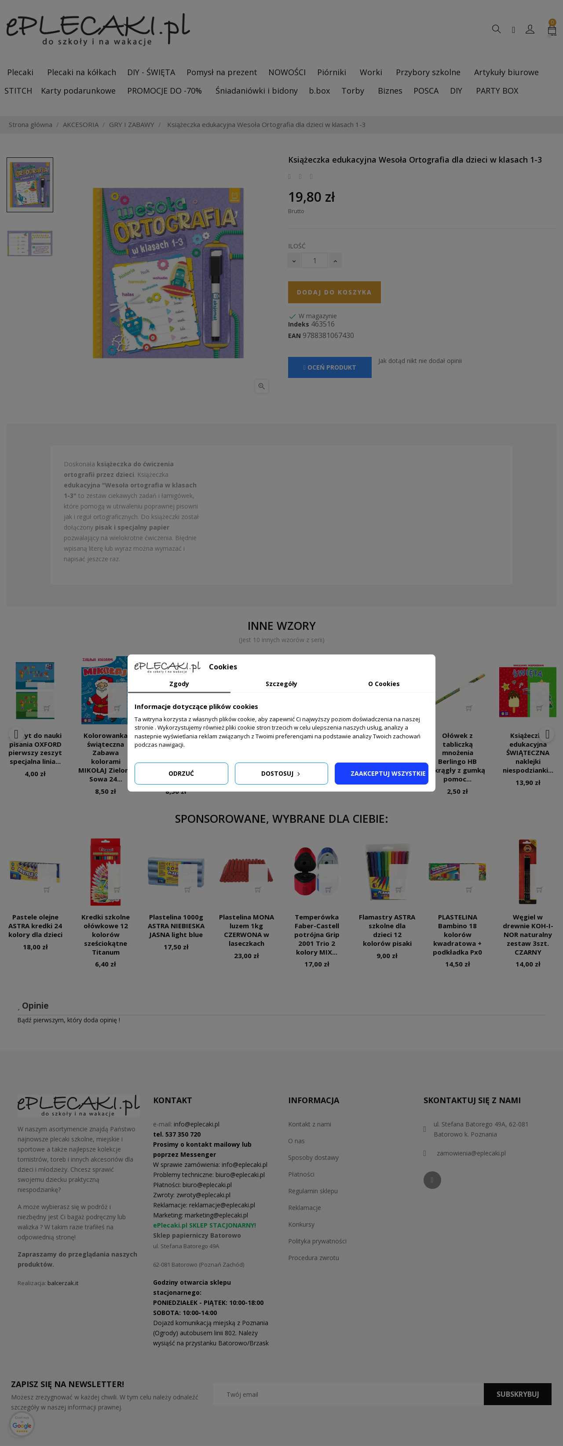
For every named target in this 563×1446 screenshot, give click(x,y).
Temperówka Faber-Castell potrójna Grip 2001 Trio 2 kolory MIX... (317, 934)
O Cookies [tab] (384, 683)
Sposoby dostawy (313, 1157)
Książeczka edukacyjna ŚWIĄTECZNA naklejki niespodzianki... (528, 752)
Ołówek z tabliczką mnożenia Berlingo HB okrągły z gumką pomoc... (457, 757)
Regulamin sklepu (313, 1191)
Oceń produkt (329, 367)
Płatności (301, 1174)
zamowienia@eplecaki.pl (471, 1153)
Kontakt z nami (309, 1124)
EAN (294, 336)
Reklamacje (304, 1207)
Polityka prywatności (317, 1241)
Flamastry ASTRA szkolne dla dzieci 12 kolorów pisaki (387, 929)
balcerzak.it (63, 1283)
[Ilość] (314, 260)
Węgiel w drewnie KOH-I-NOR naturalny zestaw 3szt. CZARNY (528, 934)
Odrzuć (181, 773)
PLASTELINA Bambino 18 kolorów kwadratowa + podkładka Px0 (457, 934)
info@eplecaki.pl (196, 1124)
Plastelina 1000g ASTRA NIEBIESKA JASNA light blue (176, 925)
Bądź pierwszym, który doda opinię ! (68, 1020)
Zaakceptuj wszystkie (388, 773)
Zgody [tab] (179, 683)
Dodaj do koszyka (334, 292)
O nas (296, 1141)
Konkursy (301, 1224)
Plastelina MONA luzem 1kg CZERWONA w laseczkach (246, 929)
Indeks (298, 324)
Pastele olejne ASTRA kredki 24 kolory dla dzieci (35, 925)
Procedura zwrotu (313, 1257)
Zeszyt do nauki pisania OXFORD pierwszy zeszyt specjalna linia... (35, 748)
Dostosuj (281, 773)
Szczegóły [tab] (281, 683)
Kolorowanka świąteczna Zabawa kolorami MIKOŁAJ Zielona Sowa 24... (105, 757)
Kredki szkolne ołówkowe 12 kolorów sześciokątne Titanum (105, 934)
